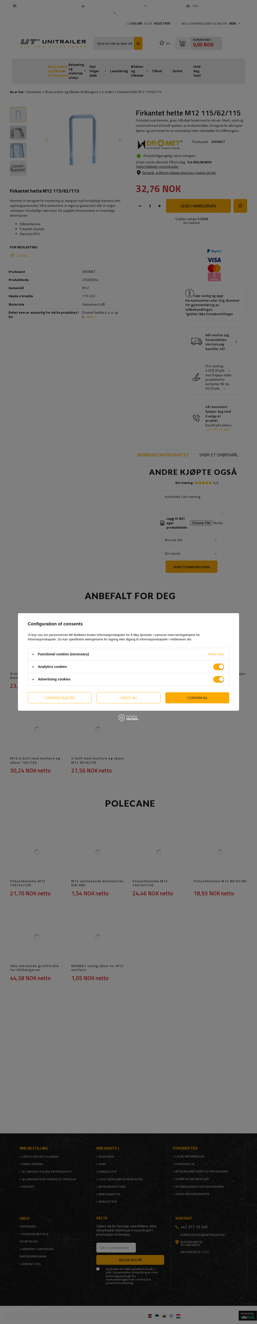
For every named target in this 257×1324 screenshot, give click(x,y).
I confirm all (197, 697)
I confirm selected (60, 697)
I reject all (128, 697)
